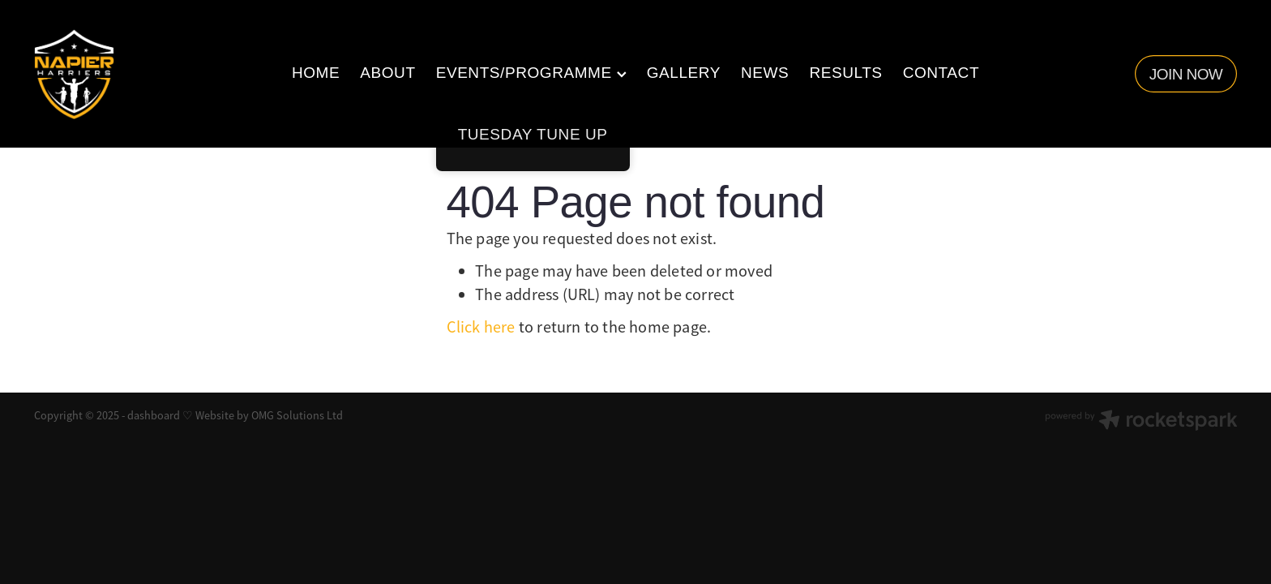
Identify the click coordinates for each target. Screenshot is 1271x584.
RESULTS (845, 72)
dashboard (153, 415)
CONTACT (941, 72)
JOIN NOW (1185, 74)
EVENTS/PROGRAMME (531, 72)
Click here (481, 326)
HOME (316, 72)
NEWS (765, 72)
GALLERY (684, 72)
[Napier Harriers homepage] (154, 74)
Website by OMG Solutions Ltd (269, 415)
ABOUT (387, 72)
